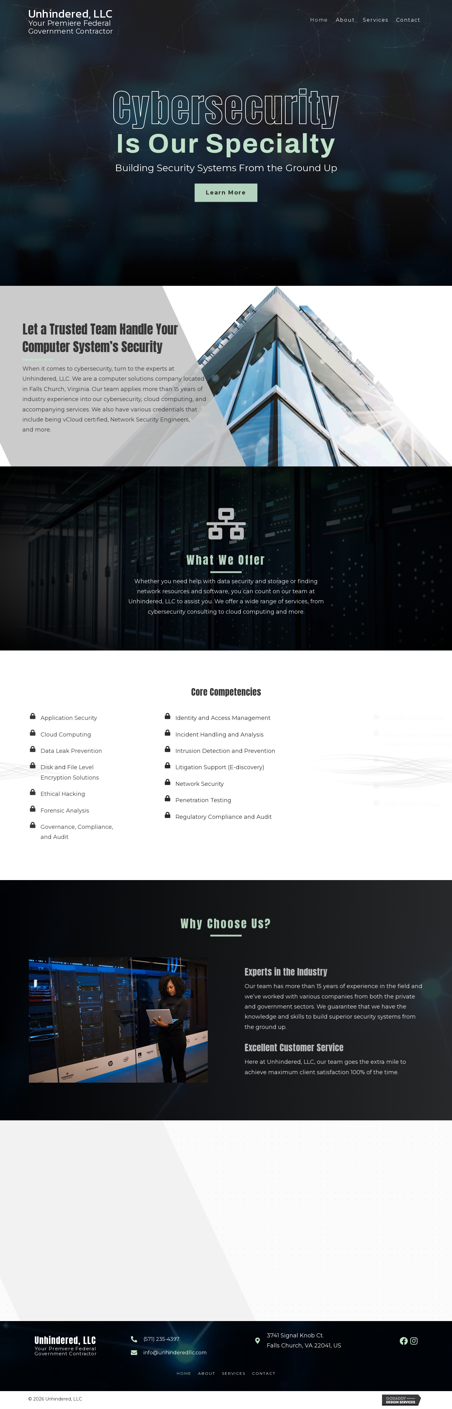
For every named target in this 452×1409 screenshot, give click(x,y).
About (206, 1373)
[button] (226, 205)
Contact (264, 1373)
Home (184, 1373)
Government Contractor (70, 31)
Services (233, 1373)
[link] (319, 20)
